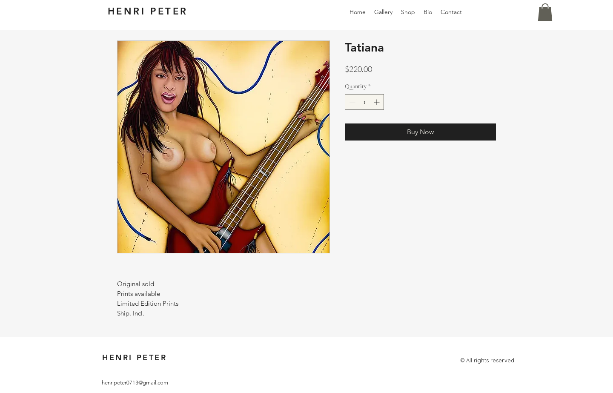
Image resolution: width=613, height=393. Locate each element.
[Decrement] (351, 102)
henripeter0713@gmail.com (135, 382)
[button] (545, 12)
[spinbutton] (364, 102)
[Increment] (377, 102)
